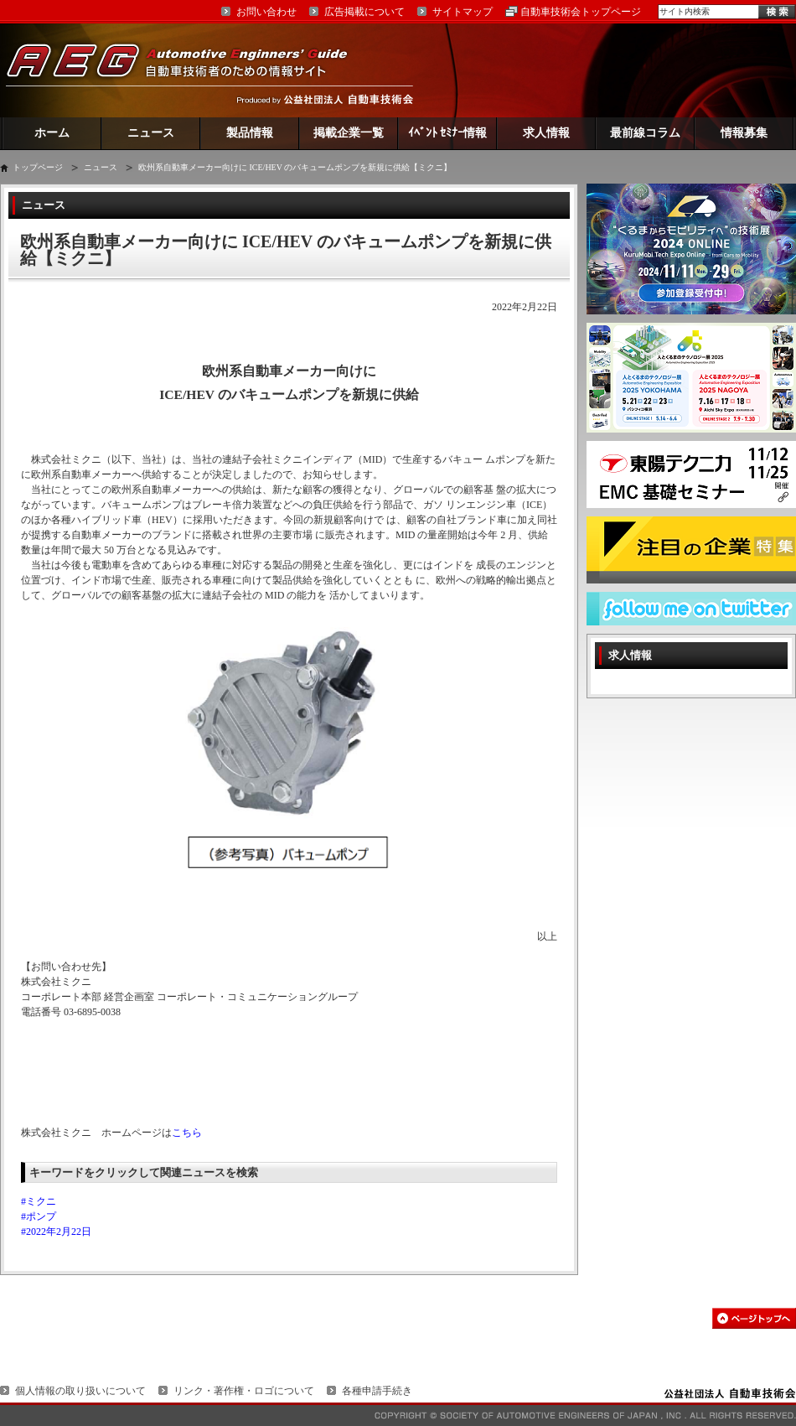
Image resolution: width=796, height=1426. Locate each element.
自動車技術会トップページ (580, 12)
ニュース (150, 133)
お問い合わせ (266, 12)
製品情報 (249, 133)
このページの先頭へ (754, 1318)
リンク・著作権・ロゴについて (243, 1391)
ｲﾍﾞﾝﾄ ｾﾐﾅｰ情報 (448, 133)
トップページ (38, 167)
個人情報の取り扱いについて (80, 1391)
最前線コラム (645, 133)
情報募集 (744, 133)
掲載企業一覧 (348, 133)
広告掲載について (364, 12)
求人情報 (546, 133)
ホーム (52, 133)
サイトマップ (462, 12)
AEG (188, 70)
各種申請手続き (377, 1391)
